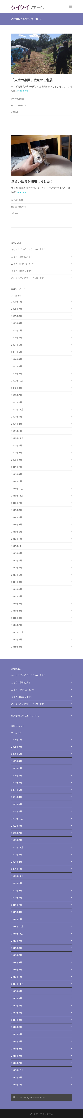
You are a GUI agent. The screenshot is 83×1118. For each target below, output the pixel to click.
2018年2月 (16, 531)
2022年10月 (17, 380)
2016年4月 (16, 610)
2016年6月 (16, 596)
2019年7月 (16, 466)
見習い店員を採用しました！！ (33, 181)
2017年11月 (17, 546)
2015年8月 (16, 646)
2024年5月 (16, 351)
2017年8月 (16, 560)
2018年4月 (16, 524)
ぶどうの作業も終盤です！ (24, 263)
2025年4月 (16, 323)
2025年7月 (16, 308)
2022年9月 (16, 387)
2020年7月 (16, 445)
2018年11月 (17, 495)
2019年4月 (16, 474)
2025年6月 (16, 316)
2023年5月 (16, 373)
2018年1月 (16, 538)
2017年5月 (16, 574)
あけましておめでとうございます (27, 277)
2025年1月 (16, 330)
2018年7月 (16, 502)
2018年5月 (16, 517)
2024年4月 (16, 359)
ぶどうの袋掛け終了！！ (23, 256)
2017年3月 (16, 581)
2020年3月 (16, 459)
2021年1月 (16, 431)
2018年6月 (16, 510)
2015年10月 (17, 632)
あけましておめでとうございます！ (28, 249)
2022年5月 (16, 402)
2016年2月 (16, 625)
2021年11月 (17, 409)
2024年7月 (16, 337)
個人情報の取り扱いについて (25, 715)
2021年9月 (16, 416)
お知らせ (15, 112)
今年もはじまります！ (22, 270)
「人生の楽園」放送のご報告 (32, 80)
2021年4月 (16, 423)
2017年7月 (16, 567)
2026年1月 (16, 301)
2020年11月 (17, 438)
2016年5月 (16, 603)
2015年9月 (16, 639)
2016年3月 (16, 617)
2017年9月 (16, 553)
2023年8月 (16, 366)
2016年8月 (16, 589)
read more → (24, 90)
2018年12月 (17, 488)
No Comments (18, 105)
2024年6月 (16, 344)
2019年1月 (16, 481)
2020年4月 (16, 452)
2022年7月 (16, 395)
